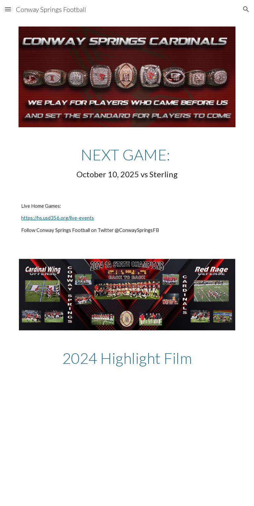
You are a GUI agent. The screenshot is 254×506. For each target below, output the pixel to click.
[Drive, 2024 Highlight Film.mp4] (118, 442)
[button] (8, 9)
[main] (127, 163)
